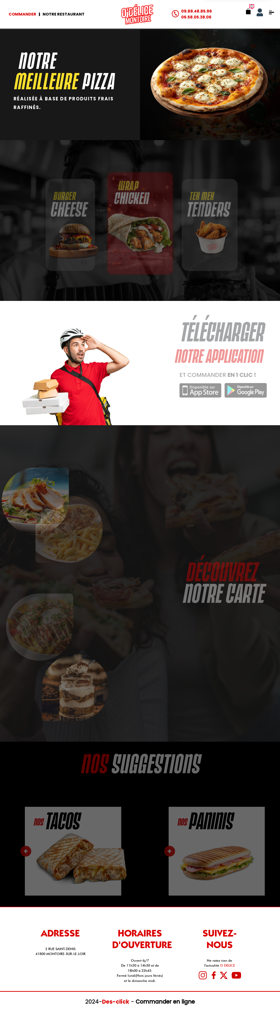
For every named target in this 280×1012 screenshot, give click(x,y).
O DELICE (227, 965)
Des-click (115, 1002)
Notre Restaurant (64, 14)
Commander (22, 14)
